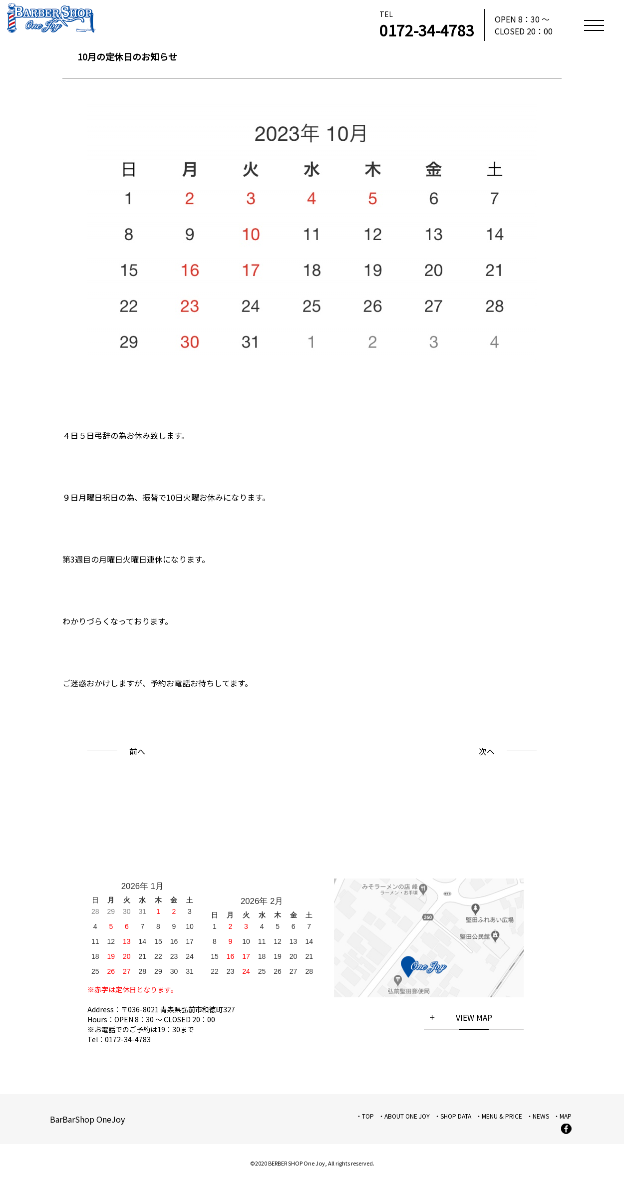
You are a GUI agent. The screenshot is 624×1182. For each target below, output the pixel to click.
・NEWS (538, 1116)
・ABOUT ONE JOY (404, 1116)
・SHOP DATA (452, 1116)
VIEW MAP (474, 1017)
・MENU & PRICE (499, 1116)
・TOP (365, 1116)
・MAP (563, 1116)
